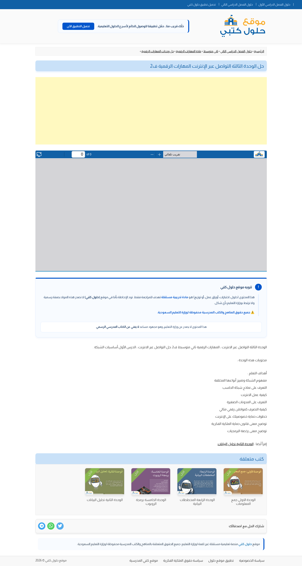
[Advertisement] (151, 111)
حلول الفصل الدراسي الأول (274, 4)
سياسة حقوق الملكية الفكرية (183, 560)
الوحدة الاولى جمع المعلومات (243, 502)
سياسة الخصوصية (251, 560)
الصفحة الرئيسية (298, 3)
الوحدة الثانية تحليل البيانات (236, 444)
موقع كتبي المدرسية (143, 560)
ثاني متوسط (210, 51)
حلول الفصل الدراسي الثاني (237, 4)
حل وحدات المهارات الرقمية (157, 51)
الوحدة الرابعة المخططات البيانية (197, 502)
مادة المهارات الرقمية (188, 51)
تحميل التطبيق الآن (78, 26)
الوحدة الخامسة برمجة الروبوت (151, 502)
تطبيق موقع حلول (221, 560)
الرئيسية (259, 51)
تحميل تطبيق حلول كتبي (201, 4)
